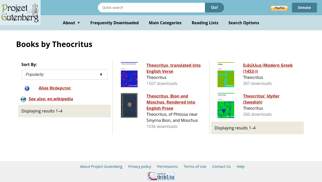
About (71, 23)
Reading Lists (205, 23)
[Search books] (151, 7)
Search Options (243, 23)
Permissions (167, 166)
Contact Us (221, 166)
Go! (214, 7)
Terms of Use (195, 166)
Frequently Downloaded (114, 23)
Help (241, 166)
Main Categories (165, 23)
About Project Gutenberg (101, 166)
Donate (304, 7)
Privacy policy (139, 166)
